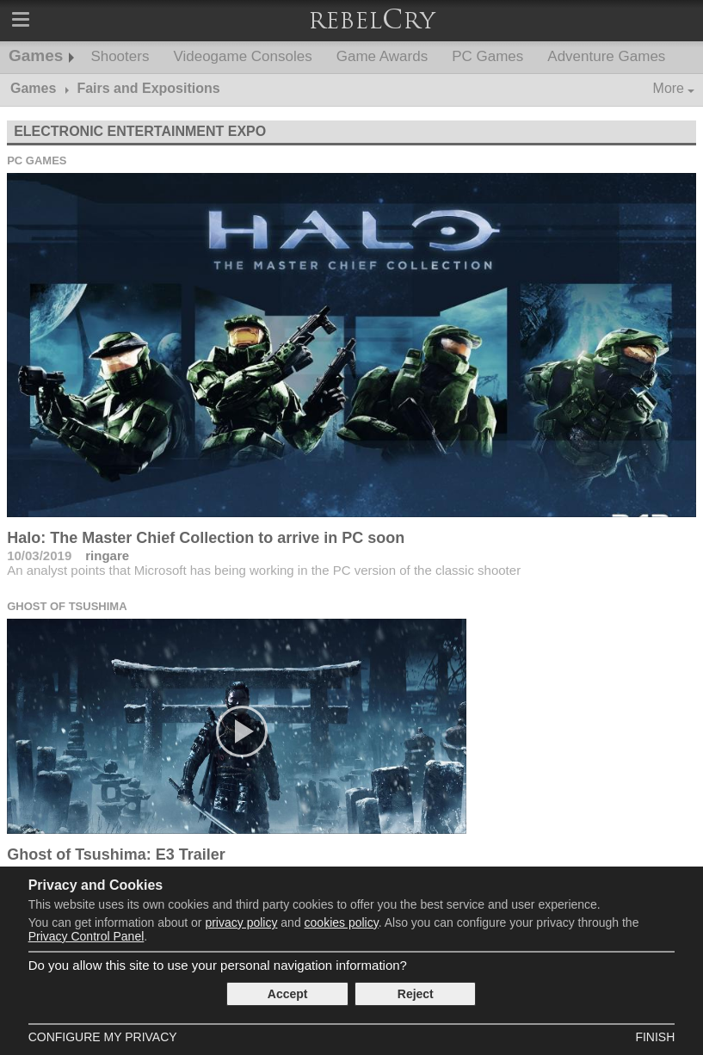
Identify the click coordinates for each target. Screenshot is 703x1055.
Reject (416, 994)
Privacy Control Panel (86, 936)
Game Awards (382, 56)
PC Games (487, 56)
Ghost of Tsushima (66, 606)
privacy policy (241, 922)
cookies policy (342, 922)
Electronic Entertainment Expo (140, 131)
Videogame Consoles (242, 56)
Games (36, 55)
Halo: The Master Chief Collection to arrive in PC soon (205, 537)
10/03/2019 (39, 555)
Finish (655, 1037)
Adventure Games (606, 56)
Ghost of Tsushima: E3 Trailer (116, 854)
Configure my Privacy (102, 1037)
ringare (107, 555)
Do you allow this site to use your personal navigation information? (217, 965)
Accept (288, 994)
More (668, 88)
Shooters (119, 56)
